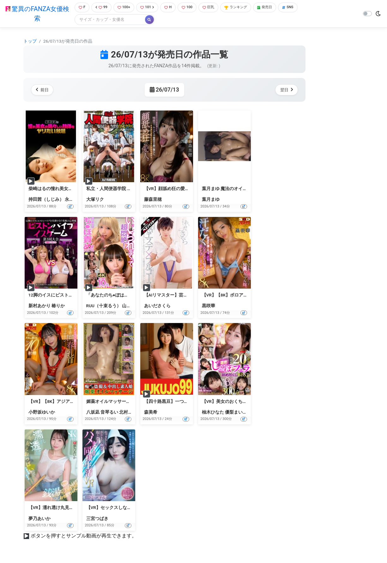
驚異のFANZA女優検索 (36, 14)
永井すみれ (76, 200)
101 (149, 7)
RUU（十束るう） (103, 306)
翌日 (285, 90)
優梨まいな (236, 412)
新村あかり (39, 306)
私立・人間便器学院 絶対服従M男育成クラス (130, 189)
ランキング (244, 7)
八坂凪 (93, 412)
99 (100, 7)
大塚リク (95, 200)
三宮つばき (97, 519)
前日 (43, 90)
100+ (124, 7)
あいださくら (157, 306)
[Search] (107, 20)
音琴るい (109, 412)
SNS (301, 7)
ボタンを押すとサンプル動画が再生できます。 (84, 536)
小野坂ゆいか (41, 412)
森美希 (150, 412)
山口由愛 (131, 306)
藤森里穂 (153, 200)
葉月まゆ (211, 200)
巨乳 (214, 7)
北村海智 (128, 412)
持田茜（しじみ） (46, 200)
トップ (30, 41)
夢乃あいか (39, 519)
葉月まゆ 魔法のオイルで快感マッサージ (242, 189)
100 (191, 7)
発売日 (276, 7)
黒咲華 (208, 306)
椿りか (58, 306)
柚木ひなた (213, 412)
